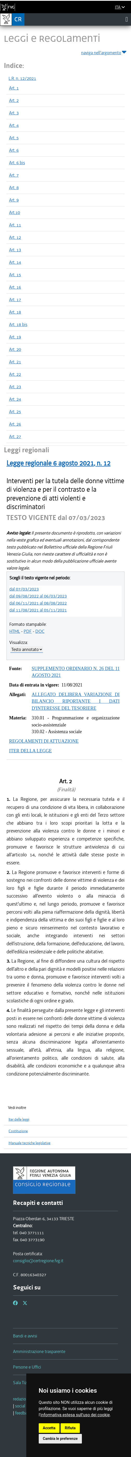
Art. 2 (14, 100)
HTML (14, 631)
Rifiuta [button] (70, 1428)
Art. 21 (15, 362)
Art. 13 (15, 250)
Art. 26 (15, 424)
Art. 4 (14, 125)
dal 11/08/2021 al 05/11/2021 (38, 610)
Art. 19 (15, 337)
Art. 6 (14, 150)
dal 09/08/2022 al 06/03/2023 (38, 596)
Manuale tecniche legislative (29, 1143)
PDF (28, 631)
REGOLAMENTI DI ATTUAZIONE (43, 741)
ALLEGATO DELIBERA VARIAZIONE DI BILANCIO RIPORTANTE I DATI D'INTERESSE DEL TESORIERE (76, 701)
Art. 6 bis (17, 162)
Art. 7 (14, 175)
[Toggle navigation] (126, 19)
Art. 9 (14, 200)
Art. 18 (15, 312)
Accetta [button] (49, 1428)
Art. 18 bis (18, 324)
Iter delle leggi (19, 1119)
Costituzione (18, 1131)
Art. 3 (14, 113)
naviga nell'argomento (104, 51)
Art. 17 (15, 299)
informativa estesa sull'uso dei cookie (75, 1414)
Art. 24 (15, 399)
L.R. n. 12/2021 (22, 78)
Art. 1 (14, 88)
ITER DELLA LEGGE (30, 750)
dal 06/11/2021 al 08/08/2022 (38, 603)
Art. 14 (15, 262)
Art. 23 (15, 387)
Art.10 (14, 212)
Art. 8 (14, 187)
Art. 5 (14, 138)
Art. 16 (15, 287)
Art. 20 (15, 349)
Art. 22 (15, 374)
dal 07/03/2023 (24, 589)
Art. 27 (15, 436)
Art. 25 (15, 411)
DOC (39, 631)
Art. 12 (15, 237)
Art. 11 (15, 225)
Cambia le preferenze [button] (60, 1439)
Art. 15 (15, 274)
